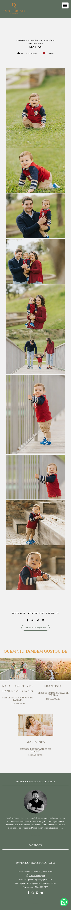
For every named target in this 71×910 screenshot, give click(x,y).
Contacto (35, 895)
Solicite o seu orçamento (35, 627)
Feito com (35, 907)
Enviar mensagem (37, 867)
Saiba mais (35, 826)
